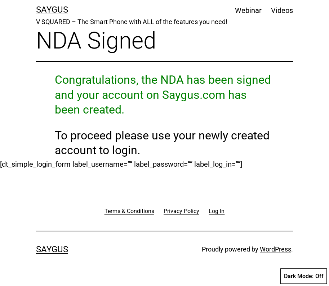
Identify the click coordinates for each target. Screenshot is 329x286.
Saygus (52, 10)
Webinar (248, 10)
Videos (282, 10)
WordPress (275, 249)
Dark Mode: (304, 276)
